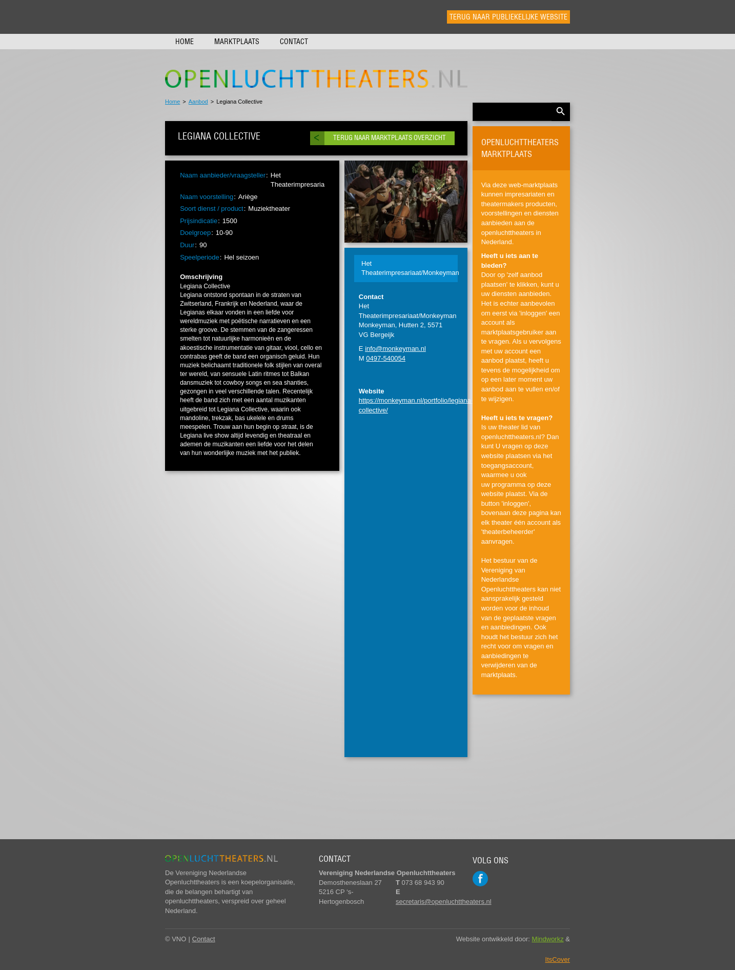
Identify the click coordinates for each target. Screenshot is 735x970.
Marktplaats (236, 41)
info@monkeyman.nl (395, 348)
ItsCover (557, 959)
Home (184, 41)
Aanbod (198, 101)
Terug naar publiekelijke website (508, 17)
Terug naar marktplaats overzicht (389, 137)
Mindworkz (548, 939)
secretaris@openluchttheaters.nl (444, 901)
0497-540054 (385, 358)
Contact (294, 41)
